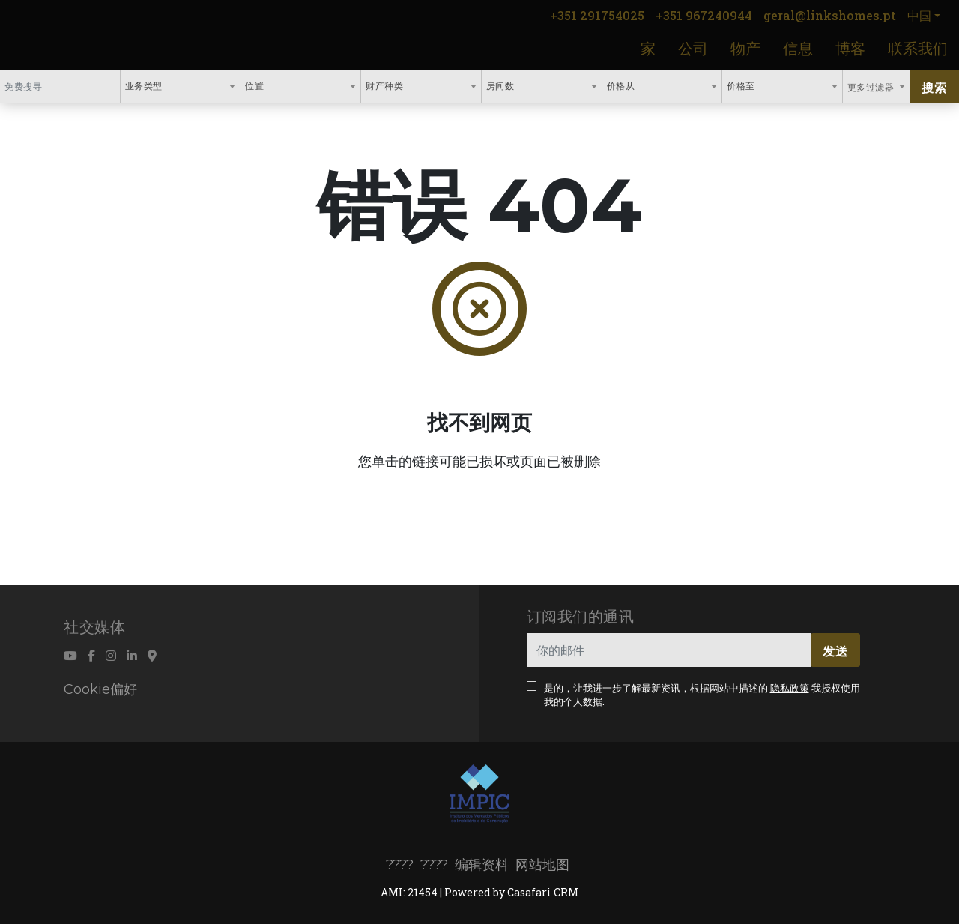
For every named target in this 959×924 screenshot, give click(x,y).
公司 (693, 48)
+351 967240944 (704, 15)
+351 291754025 (597, 15)
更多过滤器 (872, 87)
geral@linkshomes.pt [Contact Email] (829, 15)
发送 (835, 651)
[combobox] (180, 86)
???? (400, 865)
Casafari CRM (542, 892)
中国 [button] (919, 15)
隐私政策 (789, 688)
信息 (798, 48)
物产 (745, 48)
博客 (850, 48)
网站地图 (542, 865)
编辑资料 (482, 865)
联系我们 (918, 48)
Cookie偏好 (100, 689)
